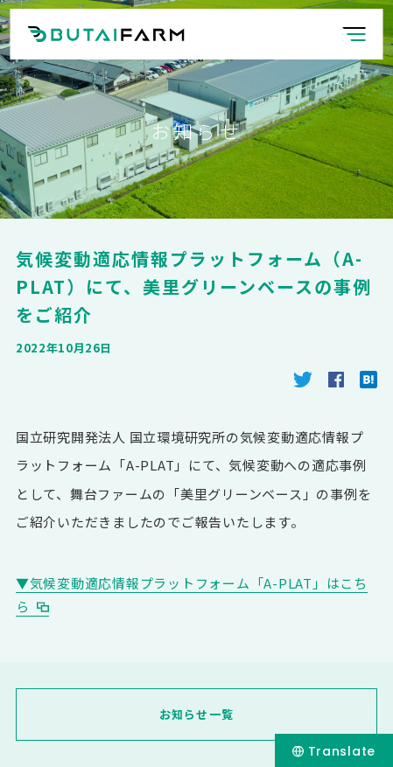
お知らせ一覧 (197, 714)
